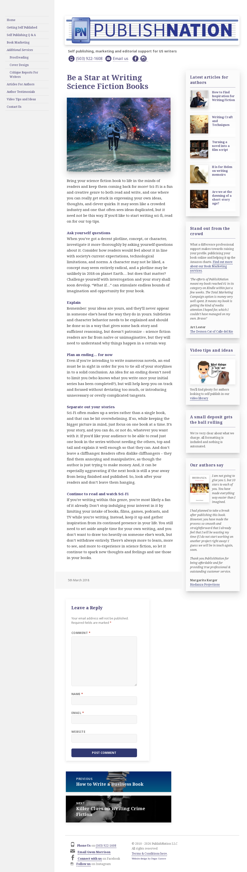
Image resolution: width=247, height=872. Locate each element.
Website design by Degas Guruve (149, 858)
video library (199, 398)
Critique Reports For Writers (24, 74)
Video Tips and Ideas (21, 99)
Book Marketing (18, 42)
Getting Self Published (22, 27)
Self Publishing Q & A (21, 35)
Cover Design (19, 65)
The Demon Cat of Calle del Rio (211, 331)
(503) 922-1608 (89, 58)
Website (78, 732)
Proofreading (19, 57)
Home (11, 20)
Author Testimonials (21, 92)
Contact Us (14, 107)
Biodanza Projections (205, 584)
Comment (80, 633)
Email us (120, 58)
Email (77, 713)
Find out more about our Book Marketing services (211, 266)
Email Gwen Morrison (94, 852)
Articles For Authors (20, 84)
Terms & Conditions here (149, 853)
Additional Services (20, 50)
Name (77, 694)
